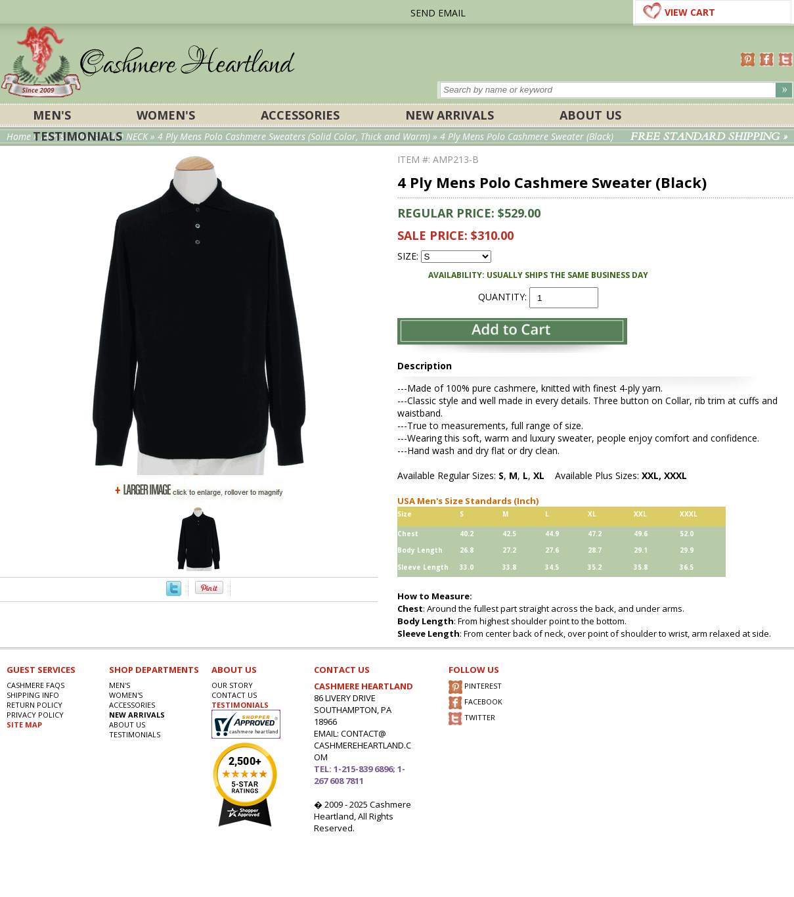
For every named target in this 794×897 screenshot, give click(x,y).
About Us (590, 115)
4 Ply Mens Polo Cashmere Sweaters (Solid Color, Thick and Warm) (294, 136)
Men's (52, 115)
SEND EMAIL (438, 13)
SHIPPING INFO (33, 695)
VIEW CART (690, 12)
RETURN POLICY (34, 705)
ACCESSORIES (300, 115)
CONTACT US (234, 695)
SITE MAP (24, 724)
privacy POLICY (35, 715)
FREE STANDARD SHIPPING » (708, 136)
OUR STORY (232, 685)
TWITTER (472, 718)
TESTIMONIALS (240, 705)
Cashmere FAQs (35, 685)
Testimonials (77, 136)
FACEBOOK (475, 703)
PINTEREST (475, 687)
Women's (166, 115)
